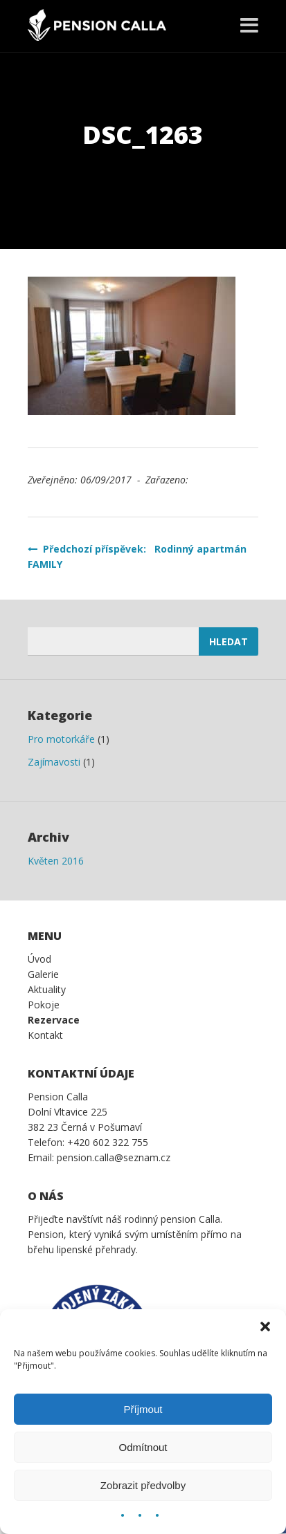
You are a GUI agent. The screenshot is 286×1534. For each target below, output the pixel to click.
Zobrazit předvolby (143, 1485)
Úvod (39, 958)
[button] (265, 1326)
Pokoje (44, 1004)
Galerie (43, 974)
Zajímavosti (54, 761)
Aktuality (47, 989)
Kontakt (45, 1035)
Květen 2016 (56, 860)
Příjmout (143, 1409)
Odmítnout (142, 1447)
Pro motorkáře (61, 739)
